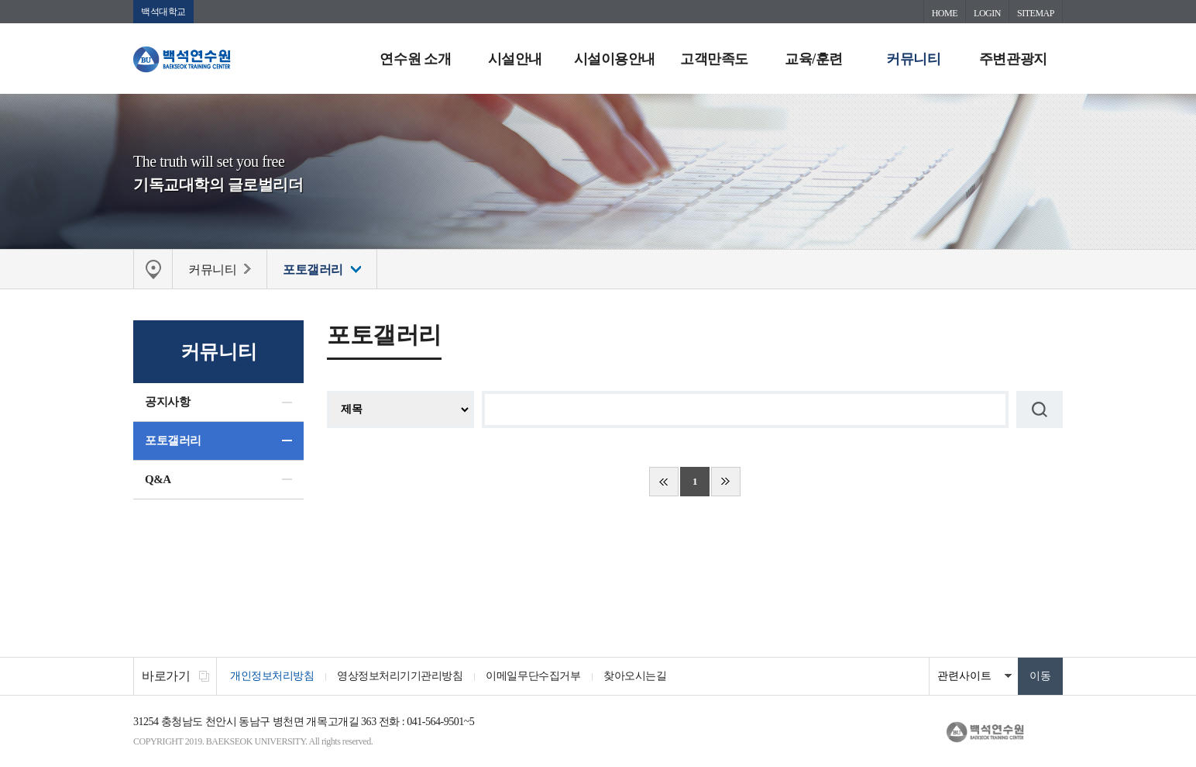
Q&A (158, 479)
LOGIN (987, 13)
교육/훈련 (814, 59)
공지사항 (167, 402)
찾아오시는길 (634, 676)
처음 (664, 481)
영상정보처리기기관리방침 (399, 676)
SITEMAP (1035, 13)
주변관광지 (1013, 59)
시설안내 (515, 59)
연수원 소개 (415, 59)
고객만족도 (714, 59)
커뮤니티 (913, 59)
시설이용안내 (614, 59)
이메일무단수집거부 (533, 676)
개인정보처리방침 (272, 676)
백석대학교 (163, 11)
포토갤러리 (173, 440)
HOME (944, 13)
